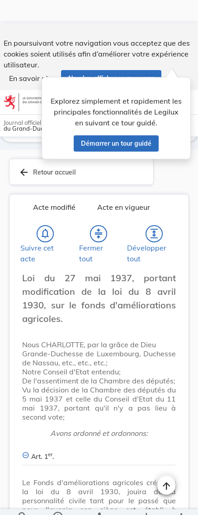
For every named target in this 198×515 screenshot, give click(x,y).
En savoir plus (32, 55)
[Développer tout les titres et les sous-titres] (154, 235)
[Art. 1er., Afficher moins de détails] (99, 453)
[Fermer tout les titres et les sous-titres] (98, 235)
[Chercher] (22, 500)
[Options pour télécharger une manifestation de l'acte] (146, 500)
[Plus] (180, 500)
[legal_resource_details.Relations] (99, 500)
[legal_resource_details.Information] (57, 500)
